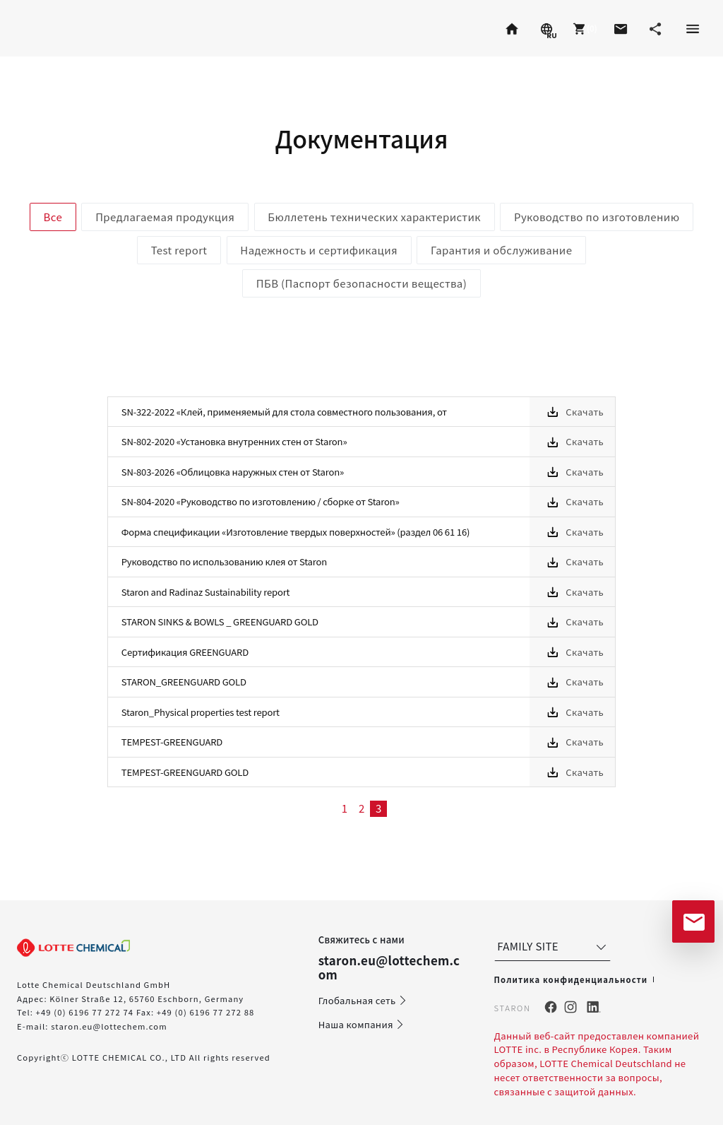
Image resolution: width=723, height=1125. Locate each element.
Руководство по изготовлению (596, 216)
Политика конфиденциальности (571, 979)
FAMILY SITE (553, 946)
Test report (179, 249)
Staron (43, 28)
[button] (583, 28)
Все (53, 216)
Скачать (585, 411)
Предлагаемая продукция (164, 216)
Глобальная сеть (362, 1000)
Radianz (143, 28)
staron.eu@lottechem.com (109, 1026)
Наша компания (361, 1024)
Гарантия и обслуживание (501, 249)
